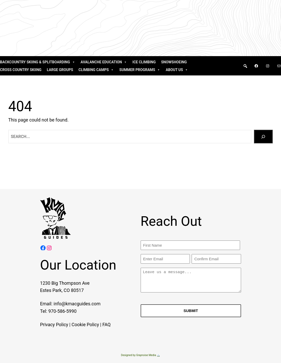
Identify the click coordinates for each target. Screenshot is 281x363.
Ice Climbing (144, 62)
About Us (177, 70)
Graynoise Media (146, 355)
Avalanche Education (104, 62)
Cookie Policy (78, 324)
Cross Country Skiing (20, 70)
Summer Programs (139, 70)
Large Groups (60, 70)
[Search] (263, 136)
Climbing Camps (96, 70)
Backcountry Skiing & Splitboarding (37, 62)
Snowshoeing (174, 62)
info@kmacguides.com (70, 304)
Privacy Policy (48, 324)
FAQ (100, 324)
